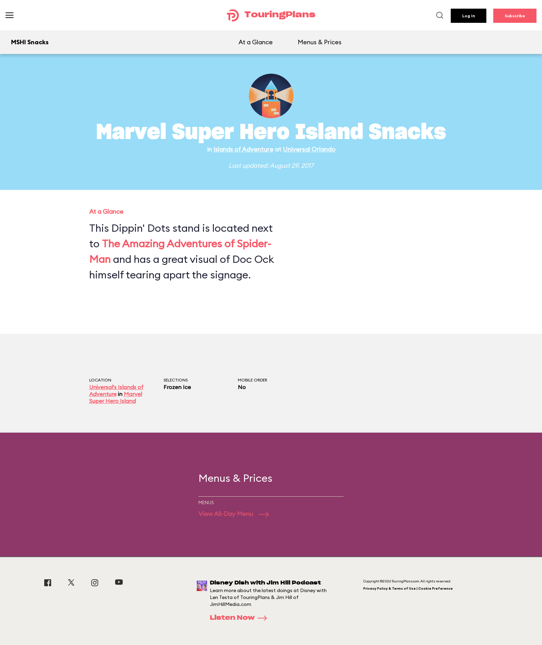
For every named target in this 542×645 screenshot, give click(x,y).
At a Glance (256, 42)
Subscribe (515, 15)
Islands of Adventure (243, 149)
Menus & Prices (320, 42)
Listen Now (240, 618)
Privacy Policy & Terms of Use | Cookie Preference (408, 588)
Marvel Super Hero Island (115, 397)
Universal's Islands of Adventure (116, 390)
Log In (468, 15)
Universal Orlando (309, 149)
